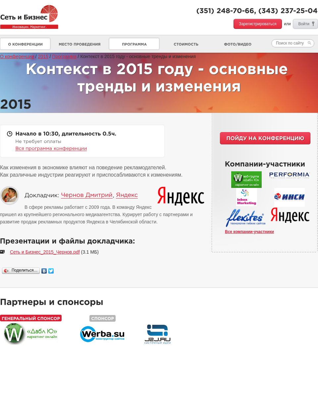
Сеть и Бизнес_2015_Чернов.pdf (45, 252)
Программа (64, 56)
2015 (43, 56)
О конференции (17, 56)
